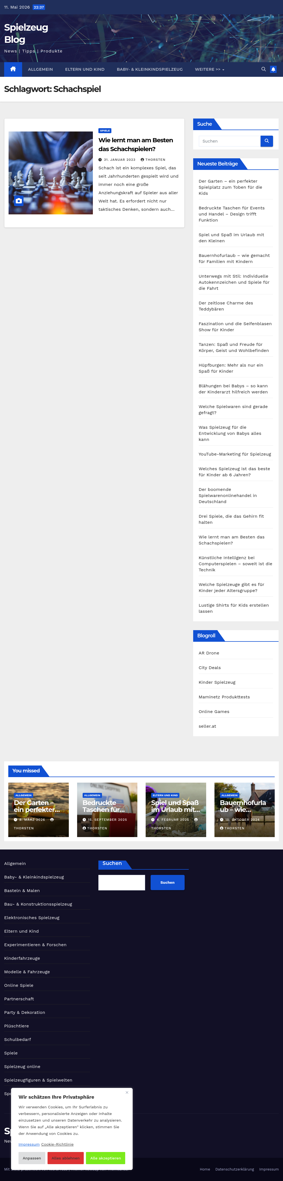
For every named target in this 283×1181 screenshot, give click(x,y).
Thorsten (153, 160)
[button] (263, 69)
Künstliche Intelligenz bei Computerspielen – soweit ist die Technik (235, 563)
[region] (72, 1129)
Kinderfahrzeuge (22, 958)
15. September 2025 (107, 820)
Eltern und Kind (85, 69)
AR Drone (209, 653)
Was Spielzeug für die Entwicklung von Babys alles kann (230, 433)
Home (205, 1169)
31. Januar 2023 (120, 160)
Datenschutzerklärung (234, 1169)
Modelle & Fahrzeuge (27, 971)
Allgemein (40, 69)
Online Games (214, 711)
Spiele (105, 130)
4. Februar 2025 (173, 820)
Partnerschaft (19, 998)
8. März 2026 (32, 820)
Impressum (269, 1169)
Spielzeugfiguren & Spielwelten (38, 1080)
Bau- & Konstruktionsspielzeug (38, 904)
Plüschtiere (16, 1026)
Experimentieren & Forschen (35, 944)
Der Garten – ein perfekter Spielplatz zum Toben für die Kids (230, 187)
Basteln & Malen (22, 890)
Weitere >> (208, 69)
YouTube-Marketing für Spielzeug (235, 454)
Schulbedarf (17, 1039)
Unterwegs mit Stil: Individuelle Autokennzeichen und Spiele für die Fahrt (234, 282)
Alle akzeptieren (105, 1158)
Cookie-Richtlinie (57, 1144)
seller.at (207, 726)
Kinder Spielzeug (217, 682)
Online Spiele (18, 985)
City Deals (210, 667)
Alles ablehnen (66, 1158)
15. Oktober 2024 (242, 820)
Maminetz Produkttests (224, 696)
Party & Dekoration (24, 1012)
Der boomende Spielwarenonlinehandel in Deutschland (228, 495)
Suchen (112, 863)
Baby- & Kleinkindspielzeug (150, 69)
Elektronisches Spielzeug (31, 917)
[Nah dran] (127, 1092)
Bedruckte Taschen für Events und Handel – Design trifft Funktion (232, 214)
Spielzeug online (22, 1066)
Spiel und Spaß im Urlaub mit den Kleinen (174, 809)
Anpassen (32, 1158)
